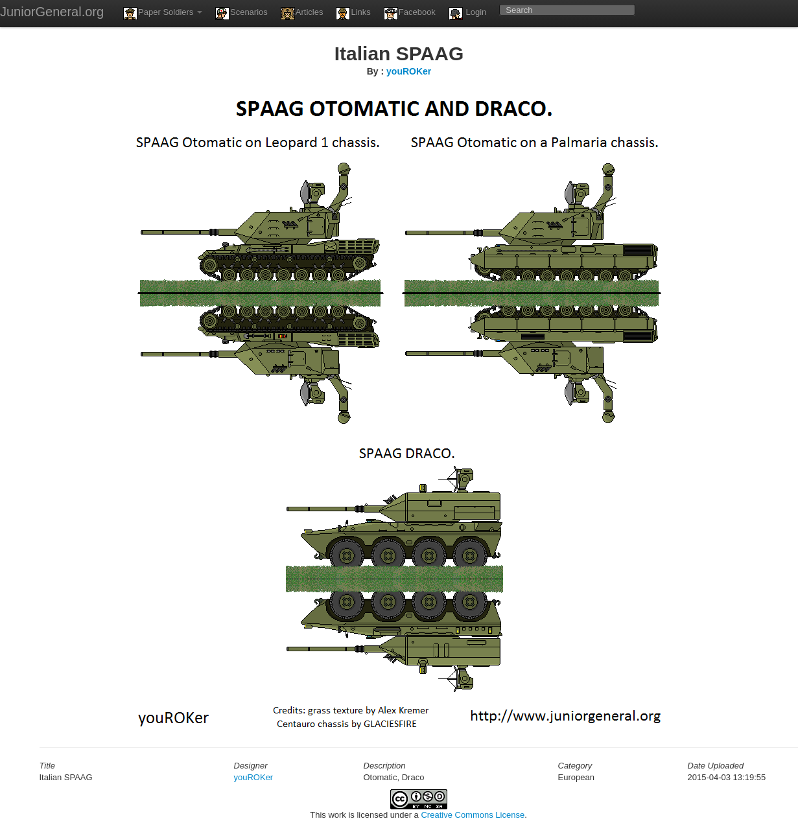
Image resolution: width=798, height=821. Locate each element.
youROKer (408, 71)
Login (467, 13)
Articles (302, 13)
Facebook (410, 13)
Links (353, 13)
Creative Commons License (472, 815)
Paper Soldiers (162, 13)
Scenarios (241, 13)
